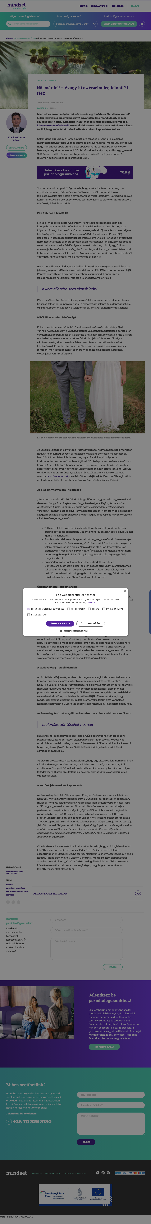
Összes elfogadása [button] (60, 623)
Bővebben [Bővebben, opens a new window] (91, 602)
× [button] (125, 591)
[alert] (75, 612)
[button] (75, 630)
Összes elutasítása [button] (90, 623)
